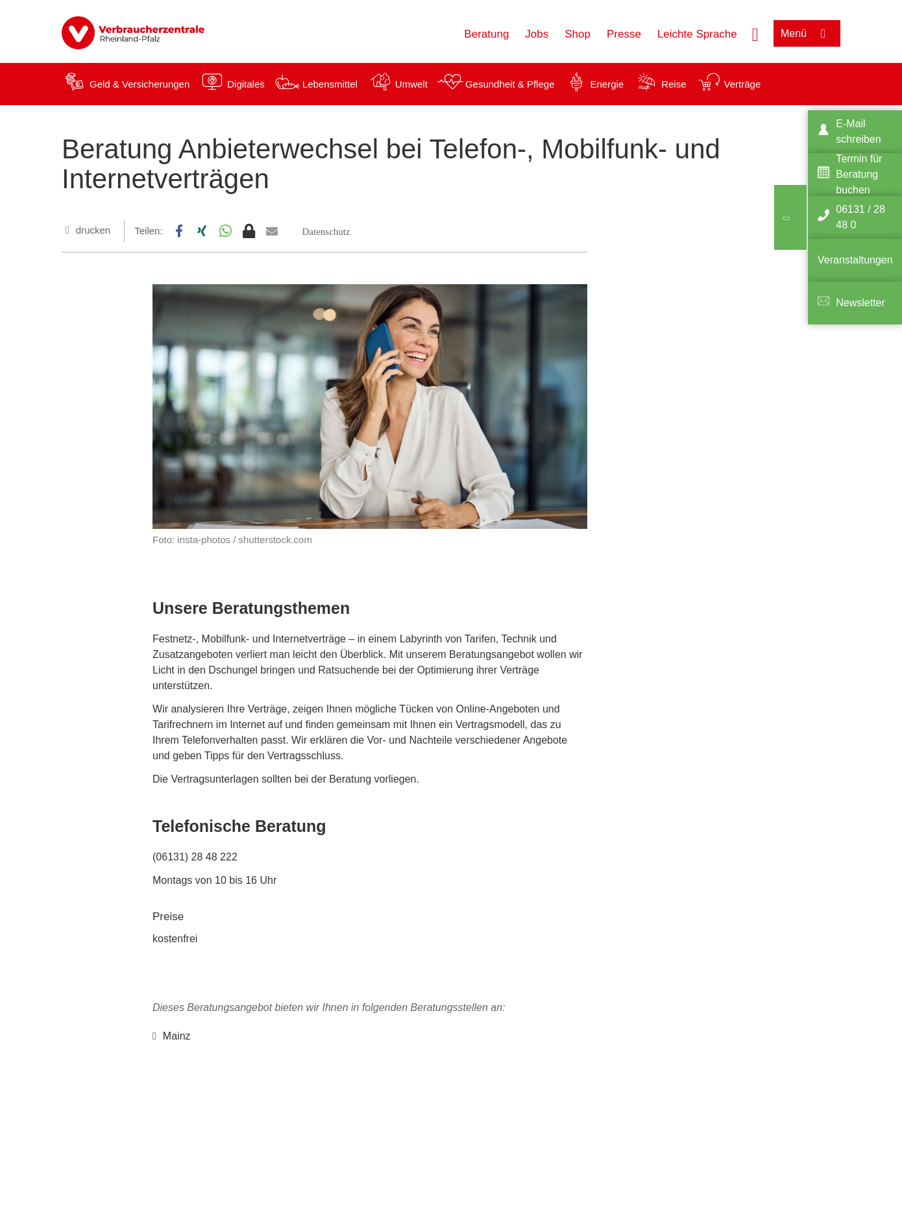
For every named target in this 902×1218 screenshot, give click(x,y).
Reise (673, 84)
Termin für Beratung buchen (859, 174)
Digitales (246, 84)
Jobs (536, 34)
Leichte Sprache (697, 34)
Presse (624, 34)
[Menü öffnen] (807, 33)
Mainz (177, 1035)
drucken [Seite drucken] (93, 230)
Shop (578, 34)
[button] (179, 231)
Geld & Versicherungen (139, 84)
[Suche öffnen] (755, 33)
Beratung (486, 34)
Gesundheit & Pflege (510, 84)
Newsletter (860, 302)
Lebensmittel (330, 84)
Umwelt (411, 84)
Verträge (742, 84)
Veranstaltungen (855, 259)
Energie (607, 84)
